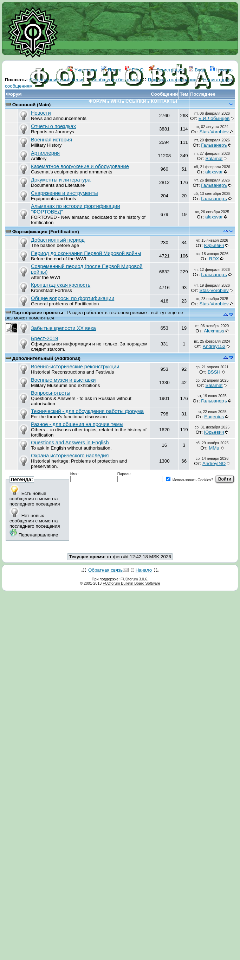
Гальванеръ (214, 145)
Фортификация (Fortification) (45, 231)
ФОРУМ (97, 101)
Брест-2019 (44, 338)
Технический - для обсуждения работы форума (87, 411)
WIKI (116, 101)
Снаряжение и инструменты (64, 193)
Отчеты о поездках (53, 126)
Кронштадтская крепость (60, 285)
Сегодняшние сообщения (56, 79)
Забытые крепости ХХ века (63, 328)
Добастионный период (58, 240)
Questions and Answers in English (70, 442)
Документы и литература (61, 180)
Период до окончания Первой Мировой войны (86, 253)
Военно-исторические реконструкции (75, 366)
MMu (214, 448)
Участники (82, 69)
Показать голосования (172, 79)
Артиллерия (45, 153)
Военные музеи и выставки (63, 380)
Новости (41, 113)
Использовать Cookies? (189, 480)
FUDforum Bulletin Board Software (131, 583)
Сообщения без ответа (116, 79)
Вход (197, 69)
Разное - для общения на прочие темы (77, 424)
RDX (214, 258)
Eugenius (214, 416)
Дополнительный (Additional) (46, 358)
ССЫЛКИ (135, 101)
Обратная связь (105, 570)
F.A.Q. (135, 69)
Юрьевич (214, 245)
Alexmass (214, 330)
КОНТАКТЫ (164, 101)
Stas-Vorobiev (214, 131)
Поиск (111, 69)
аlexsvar (214, 171)
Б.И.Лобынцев (214, 118)
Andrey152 (214, 346)
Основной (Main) (31, 104)
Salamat (214, 158)
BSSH (214, 372)
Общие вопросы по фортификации (72, 298)
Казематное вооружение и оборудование (80, 166)
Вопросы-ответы (50, 393)
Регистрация (166, 69)
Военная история (51, 139)
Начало (221, 69)
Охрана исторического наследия (70, 455)
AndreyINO (214, 463)
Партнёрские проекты (38, 312)
